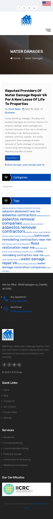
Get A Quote (10, 406)
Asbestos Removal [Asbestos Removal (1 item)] (43, 216)
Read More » (13, 158)
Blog (6, 395)
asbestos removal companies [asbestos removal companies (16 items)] (18, 221)
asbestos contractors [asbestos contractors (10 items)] (19, 215)
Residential (9, 437)
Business (10, 112)
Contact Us (9, 401)
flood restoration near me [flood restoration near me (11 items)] (20, 245)
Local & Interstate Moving (16, 448)
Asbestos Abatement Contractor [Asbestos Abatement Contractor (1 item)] (29, 208)
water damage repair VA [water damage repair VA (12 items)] (23, 261)
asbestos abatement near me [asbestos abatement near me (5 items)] (21, 211)
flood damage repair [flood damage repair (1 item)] (9, 244)
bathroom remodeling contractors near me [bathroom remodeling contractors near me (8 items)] (26, 237)
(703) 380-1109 (19, 301)
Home (15, 58)
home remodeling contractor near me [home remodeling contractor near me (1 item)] (22, 252)
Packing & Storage (12, 454)
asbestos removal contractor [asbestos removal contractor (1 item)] (32, 224)
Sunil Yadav (14, 109)
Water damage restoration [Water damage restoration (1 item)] (27, 264)
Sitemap (8, 418)
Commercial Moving (13, 443)
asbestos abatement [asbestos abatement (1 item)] (9, 208)
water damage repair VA (33, 165)
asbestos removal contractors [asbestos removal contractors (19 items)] (19, 229)
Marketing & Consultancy (16, 465)
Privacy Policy (10, 412)
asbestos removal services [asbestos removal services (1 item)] (24, 236)
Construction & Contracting (17, 459)
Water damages (14, 165)
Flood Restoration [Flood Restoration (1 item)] (24, 244)
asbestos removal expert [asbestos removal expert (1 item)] (35, 232)
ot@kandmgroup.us (21, 311)
